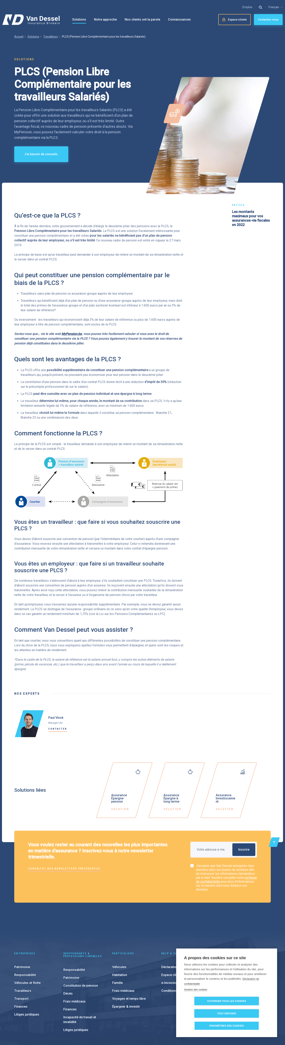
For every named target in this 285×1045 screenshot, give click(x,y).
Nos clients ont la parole (142, 19)
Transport (21, 972)
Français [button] (274, 7)
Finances (21, 980)
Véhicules (119, 940)
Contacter (57, 728)
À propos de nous (234, 959)
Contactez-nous (268, 19)
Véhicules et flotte (27, 956)
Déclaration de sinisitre (178, 940)
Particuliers (123, 927)
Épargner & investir (126, 980)
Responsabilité (25, 948)
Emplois (247, 7)
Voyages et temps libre (129, 972)
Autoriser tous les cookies (206, 1013)
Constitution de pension (80, 959)
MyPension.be (72, 334)
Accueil (18, 36)
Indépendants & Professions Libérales (82, 928)
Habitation (119, 948)
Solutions (79, 19)
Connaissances (179, 19)
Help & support (174, 927)
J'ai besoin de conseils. (41, 154)
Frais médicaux (74, 975)
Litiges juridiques (26, 988)
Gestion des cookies (195, 1002)
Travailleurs (50, 36)
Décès (68, 967)
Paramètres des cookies (143, 1020)
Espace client (171, 948)
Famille (117, 956)
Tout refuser (249, 1013)
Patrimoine (22, 940)
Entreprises (24, 927)
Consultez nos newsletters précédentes (64, 868)
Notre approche (105, 19)
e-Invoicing (169, 956)
